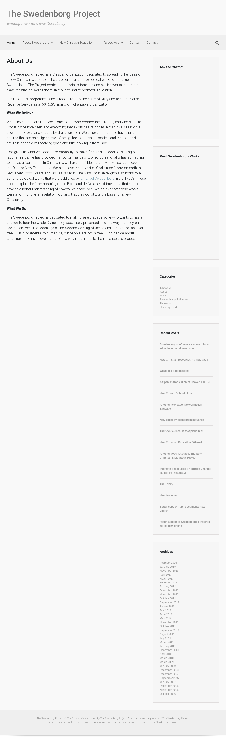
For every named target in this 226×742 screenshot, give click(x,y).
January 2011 (168, 646)
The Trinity (166, 484)
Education (165, 287)
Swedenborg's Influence (174, 299)
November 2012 (169, 594)
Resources (111, 42)
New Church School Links (176, 393)
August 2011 (167, 634)
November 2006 (169, 689)
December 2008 (169, 670)
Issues (164, 291)
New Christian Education (77, 42)
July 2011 (165, 638)
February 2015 (168, 562)
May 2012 (165, 618)
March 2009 (167, 662)
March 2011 (167, 642)
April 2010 (166, 654)
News (163, 295)
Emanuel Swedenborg (98, 178)
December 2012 (169, 590)
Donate (134, 42)
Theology (165, 303)
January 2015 (168, 566)
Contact (152, 42)
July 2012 (165, 610)
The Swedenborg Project (53, 14)
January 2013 (168, 586)
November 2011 (169, 622)
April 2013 (166, 574)
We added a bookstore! (174, 370)
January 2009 (168, 666)
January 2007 (168, 681)
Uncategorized (168, 307)
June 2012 (166, 614)
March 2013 (167, 578)
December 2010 (169, 650)
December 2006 (169, 685)
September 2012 (169, 602)
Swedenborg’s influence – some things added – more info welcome (184, 346)
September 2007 (169, 678)
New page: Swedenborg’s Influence (182, 419)
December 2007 (169, 674)
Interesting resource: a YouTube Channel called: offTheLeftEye (185, 470)
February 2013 (168, 582)
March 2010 (167, 658)
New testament (169, 495)
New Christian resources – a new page (184, 359)
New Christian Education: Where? (181, 442)
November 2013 (169, 570)
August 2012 (167, 606)
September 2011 (169, 630)
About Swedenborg (36, 42)
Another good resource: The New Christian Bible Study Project (181, 455)
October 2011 (168, 626)
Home (11, 42)
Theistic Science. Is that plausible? (182, 431)
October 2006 (168, 693)
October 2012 (168, 598)
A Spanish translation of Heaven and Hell (185, 382)
